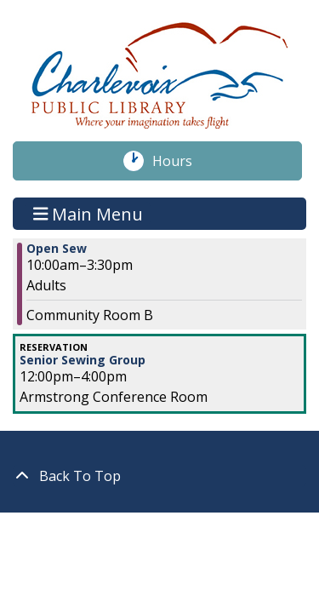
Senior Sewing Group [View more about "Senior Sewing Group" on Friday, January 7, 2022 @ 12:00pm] (82, 360)
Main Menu (88, 213)
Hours (181, 161)
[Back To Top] (159, 476)
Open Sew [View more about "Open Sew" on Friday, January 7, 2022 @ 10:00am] (56, 249)
